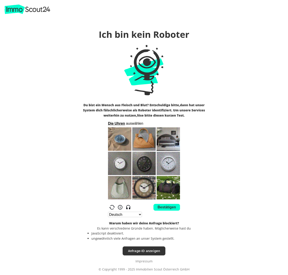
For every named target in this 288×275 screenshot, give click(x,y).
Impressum (144, 261)
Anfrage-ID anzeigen (144, 251)
